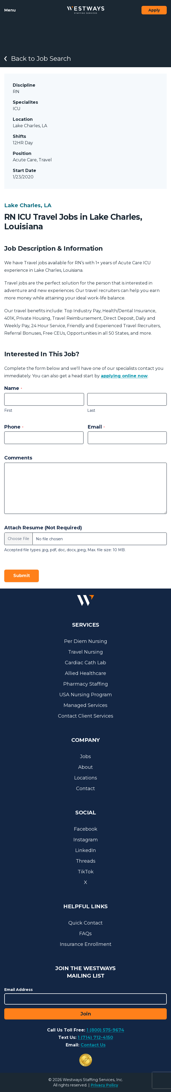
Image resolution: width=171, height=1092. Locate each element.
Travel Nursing (85, 652)
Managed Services (85, 705)
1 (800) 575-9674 (105, 1030)
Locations (85, 778)
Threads (85, 861)
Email (96, 427)
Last (91, 410)
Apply (154, 10)
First (8, 410)
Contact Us (93, 1044)
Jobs (85, 756)
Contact (85, 788)
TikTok (86, 872)
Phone (13, 427)
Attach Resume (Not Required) (43, 528)
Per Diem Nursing (85, 641)
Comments (18, 458)
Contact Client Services (85, 716)
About (85, 767)
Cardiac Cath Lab (85, 663)
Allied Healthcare (85, 673)
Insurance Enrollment (85, 944)
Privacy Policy (104, 1085)
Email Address (18, 989)
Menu (10, 10)
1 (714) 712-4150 (95, 1037)
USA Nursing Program (85, 695)
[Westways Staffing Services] (85, 10)
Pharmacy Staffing (85, 684)
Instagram (85, 840)
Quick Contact (85, 923)
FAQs (85, 934)
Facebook (85, 829)
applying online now (124, 375)
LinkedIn (85, 850)
